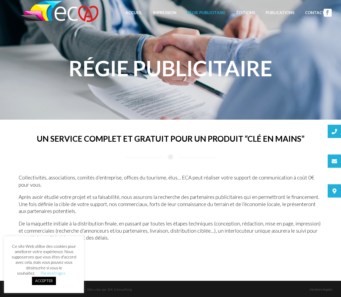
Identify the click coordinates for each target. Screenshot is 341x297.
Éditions (245, 12)
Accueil (133, 12)
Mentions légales (321, 289)
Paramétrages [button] (53, 273)
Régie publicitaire (206, 12)
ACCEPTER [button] (44, 281)
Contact (315, 12)
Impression (164, 12)
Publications (280, 12)
